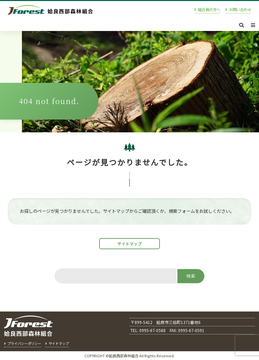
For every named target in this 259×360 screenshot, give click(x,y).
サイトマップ (129, 244)
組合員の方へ (209, 10)
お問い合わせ (240, 10)
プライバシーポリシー (24, 343)
